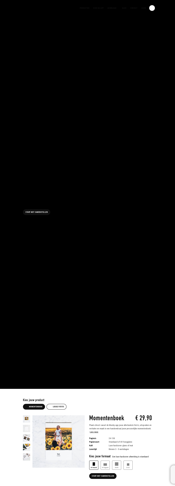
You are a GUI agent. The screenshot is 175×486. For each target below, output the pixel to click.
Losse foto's (56, 406)
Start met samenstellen (36, 212)
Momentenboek (33, 406)
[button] (113, 8)
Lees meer (94, 432)
